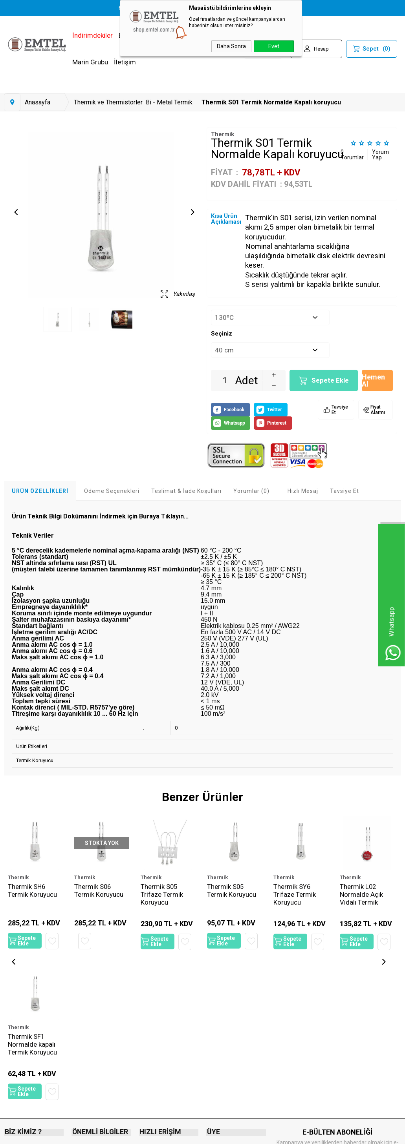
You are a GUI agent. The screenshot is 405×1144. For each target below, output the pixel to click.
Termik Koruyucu (34, 760)
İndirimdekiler (92, 35)
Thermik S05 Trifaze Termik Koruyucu (162, 894)
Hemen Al (373, 380)
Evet (273, 46)
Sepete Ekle (330, 380)
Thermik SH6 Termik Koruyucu (32, 890)
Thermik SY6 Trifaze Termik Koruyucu (294, 894)
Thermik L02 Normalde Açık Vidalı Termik (361, 894)
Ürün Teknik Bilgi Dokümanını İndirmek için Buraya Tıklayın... (100, 516)
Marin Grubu (90, 62)
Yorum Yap (380, 154)
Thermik (18, 877)
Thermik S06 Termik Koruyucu (98, 890)
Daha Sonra (231, 46)
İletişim (125, 62)
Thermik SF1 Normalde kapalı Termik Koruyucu (32, 1047)
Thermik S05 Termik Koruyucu (231, 890)
